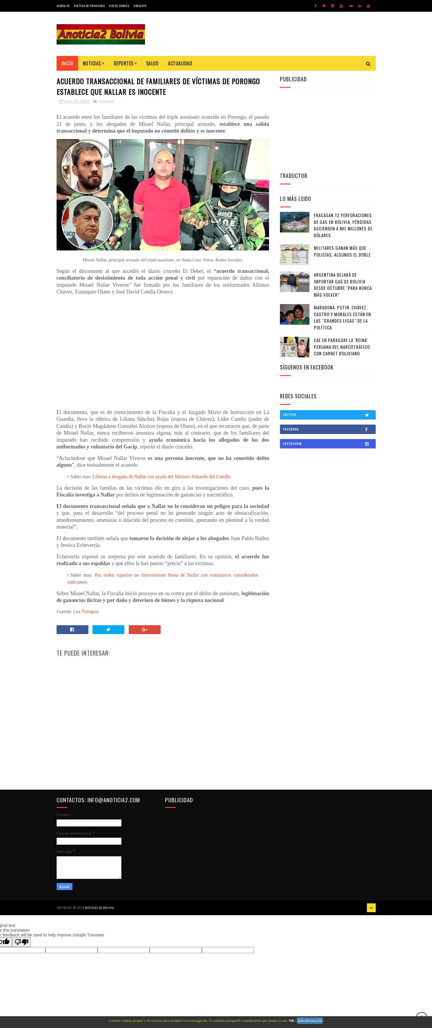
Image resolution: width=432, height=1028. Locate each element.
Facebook (329, 429)
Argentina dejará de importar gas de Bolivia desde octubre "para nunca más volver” (343, 284)
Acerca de (63, 6)
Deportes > (125, 63)
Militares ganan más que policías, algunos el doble (342, 251)
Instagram (329, 443)
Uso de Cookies (119, 6)
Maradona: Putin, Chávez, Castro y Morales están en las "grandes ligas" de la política (342, 317)
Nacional (106, 101)
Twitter (329, 414)
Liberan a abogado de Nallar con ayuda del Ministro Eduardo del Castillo (162, 476)
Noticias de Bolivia (99, 907)
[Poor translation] (21, 942)
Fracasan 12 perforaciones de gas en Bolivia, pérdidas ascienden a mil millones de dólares (343, 225)
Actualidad (180, 63)
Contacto (139, 6)
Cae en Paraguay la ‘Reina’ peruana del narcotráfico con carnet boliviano (342, 347)
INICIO (67, 63)
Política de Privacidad (89, 6)
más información (310, 1021)
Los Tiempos (86, 612)
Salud (152, 63)
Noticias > (93, 63)
